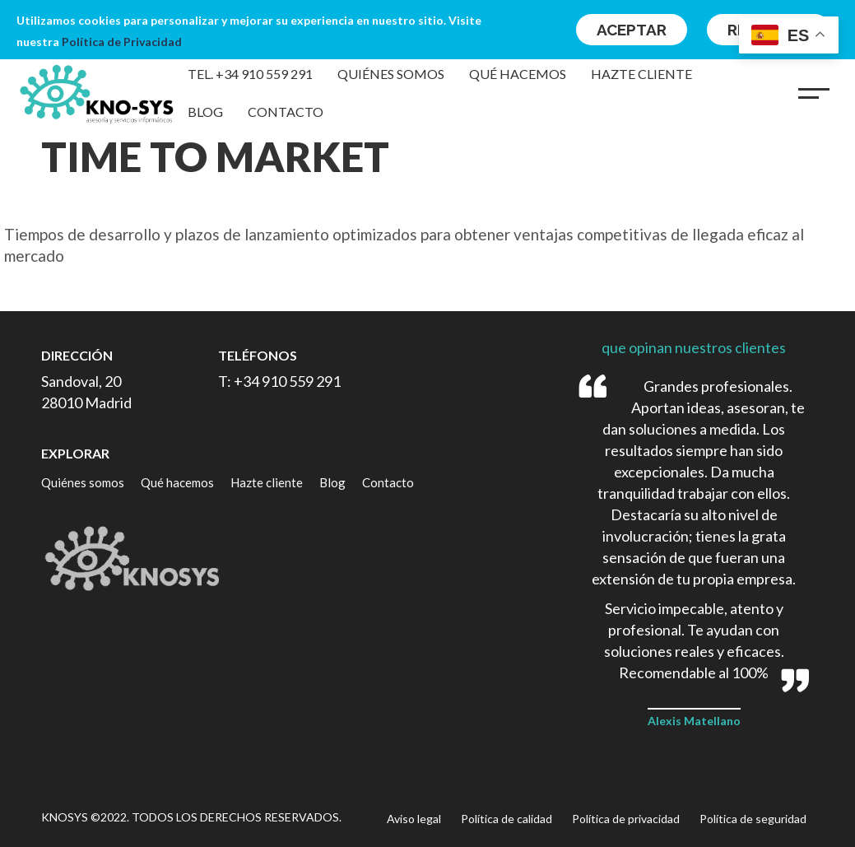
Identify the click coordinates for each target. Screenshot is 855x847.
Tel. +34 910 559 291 (250, 73)
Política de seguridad (752, 819)
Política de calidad (506, 819)
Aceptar (632, 30)
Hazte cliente (641, 73)
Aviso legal (414, 819)
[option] (427, 245)
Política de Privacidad (122, 42)
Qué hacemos (517, 73)
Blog (205, 111)
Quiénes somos (390, 73)
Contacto (285, 111)
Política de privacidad (626, 819)
